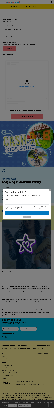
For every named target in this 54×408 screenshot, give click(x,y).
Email (6, 199)
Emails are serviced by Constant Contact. (35, 208)
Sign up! (27, 213)
